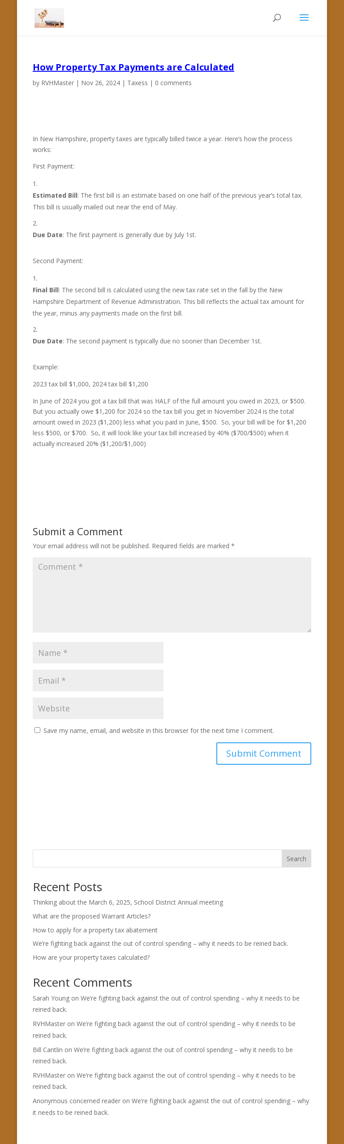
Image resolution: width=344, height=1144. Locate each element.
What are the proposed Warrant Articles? (91, 916)
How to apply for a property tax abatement (95, 930)
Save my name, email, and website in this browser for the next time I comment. (158, 730)
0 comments (173, 82)
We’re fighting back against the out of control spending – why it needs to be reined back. (160, 943)
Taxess (137, 82)
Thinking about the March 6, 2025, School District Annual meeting (128, 902)
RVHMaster (57, 82)
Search (296, 858)
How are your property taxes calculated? (91, 957)
